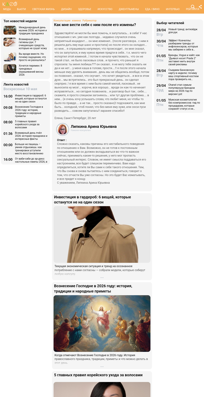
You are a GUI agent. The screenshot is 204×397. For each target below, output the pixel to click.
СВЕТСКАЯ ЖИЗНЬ (43, 9)
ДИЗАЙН (66, 9)
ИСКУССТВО (105, 9)
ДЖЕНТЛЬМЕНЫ (129, 9)
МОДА (7, 9)
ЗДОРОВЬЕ (84, 9)
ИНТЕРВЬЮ (173, 9)
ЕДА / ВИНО (152, 9)
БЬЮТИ (21, 9)
